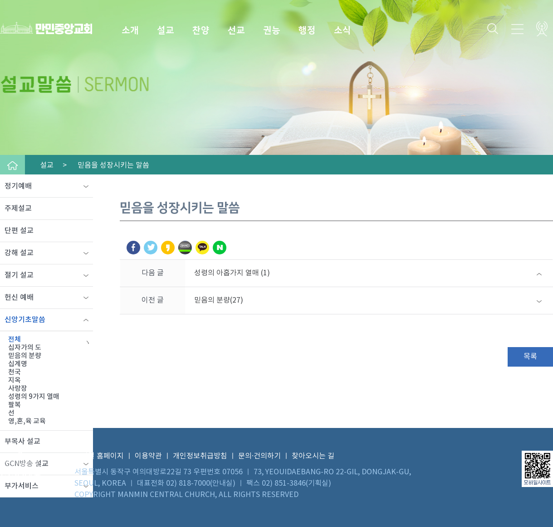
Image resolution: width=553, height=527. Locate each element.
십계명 (17, 364)
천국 (14, 372)
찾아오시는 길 (313, 456)
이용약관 (148, 456)
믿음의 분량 (24, 356)
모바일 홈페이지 (99, 456)
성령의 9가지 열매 (33, 397)
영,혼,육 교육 (27, 421)
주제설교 (18, 208)
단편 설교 (19, 231)
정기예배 (18, 186)
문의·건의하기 (259, 456)
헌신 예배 (19, 297)
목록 (530, 357)
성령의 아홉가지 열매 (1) (232, 273)
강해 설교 (19, 253)
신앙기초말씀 (25, 320)
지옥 (14, 380)
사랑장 (17, 389)
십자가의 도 (24, 348)
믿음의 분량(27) (218, 300)
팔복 (14, 405)
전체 (14, 339)
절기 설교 (19, 275)
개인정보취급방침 (200, 456)
